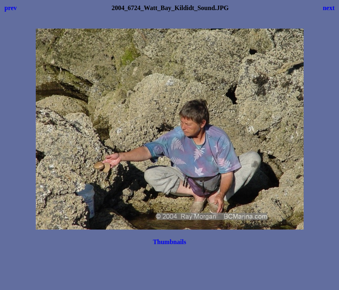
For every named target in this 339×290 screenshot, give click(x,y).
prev (10, 7)
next (329, 7)
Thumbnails (169, 241)
